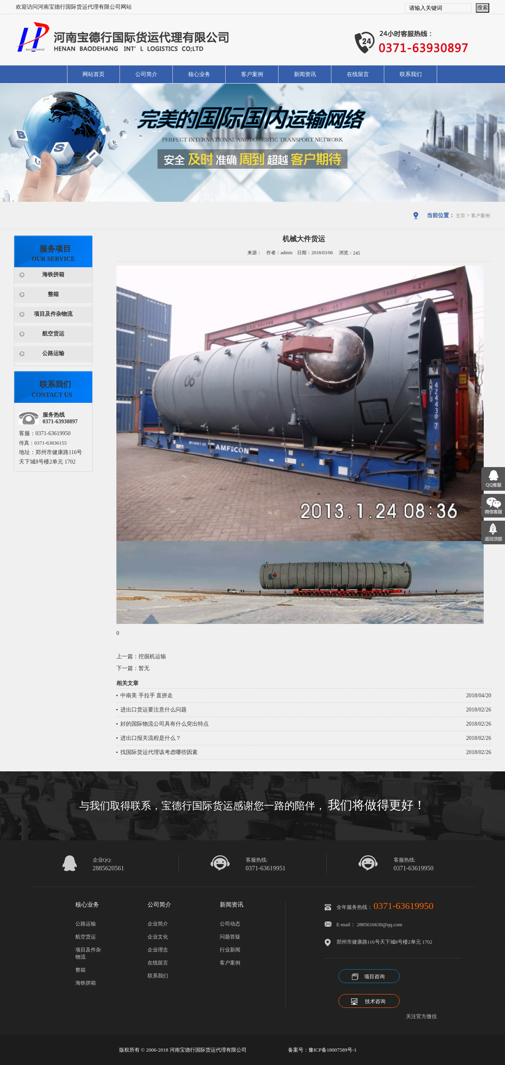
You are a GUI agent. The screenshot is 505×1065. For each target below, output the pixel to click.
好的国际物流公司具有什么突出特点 (164, 724)
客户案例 (252, 74)
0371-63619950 (414, 868)
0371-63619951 (266, 868)
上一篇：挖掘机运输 (141, 656)
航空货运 (53, 334)
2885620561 (108, 868)
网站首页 (93, 74)
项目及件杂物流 (53, 314)
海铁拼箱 (53, 274)
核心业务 (199, 74)
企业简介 (158, 924)
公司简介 (146, 74)
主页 (460, 215)
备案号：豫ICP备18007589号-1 (322, 1050)
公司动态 (230, 924)
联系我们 (411, 74)
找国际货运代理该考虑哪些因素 (159, 752)
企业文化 (158, 937)
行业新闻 (230, 950)
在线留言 (358, 74)
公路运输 (53, 353)
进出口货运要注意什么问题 (153, 710)
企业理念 (158, 950)
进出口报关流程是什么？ (150, 738)
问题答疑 (230, 937)
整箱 (53, 294)
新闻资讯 (305, 74)
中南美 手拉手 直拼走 (146, 695)
